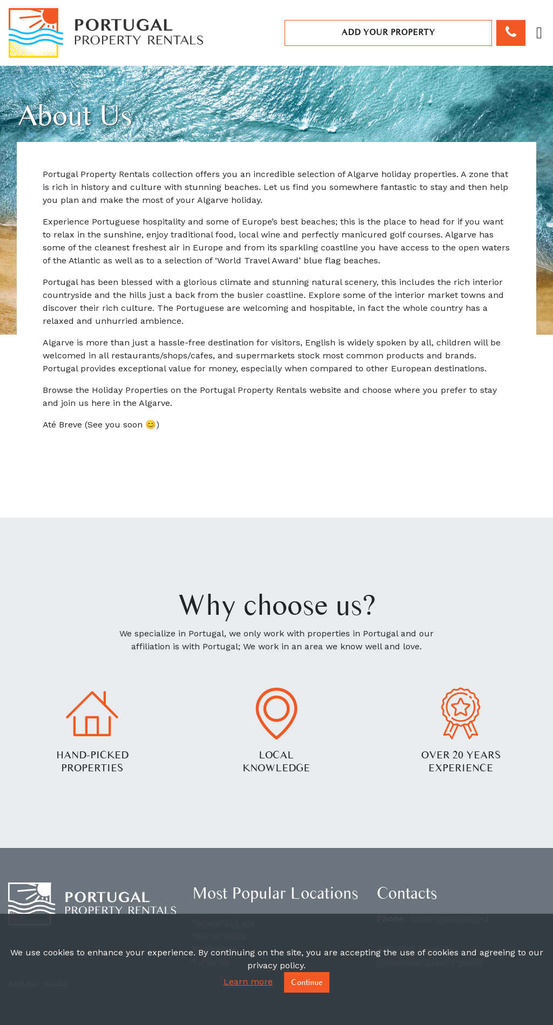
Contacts (407, 892)
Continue (306, 982)
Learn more (248, 981)
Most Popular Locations (275, 892)
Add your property (388, 32)
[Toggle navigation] (539, 33)
